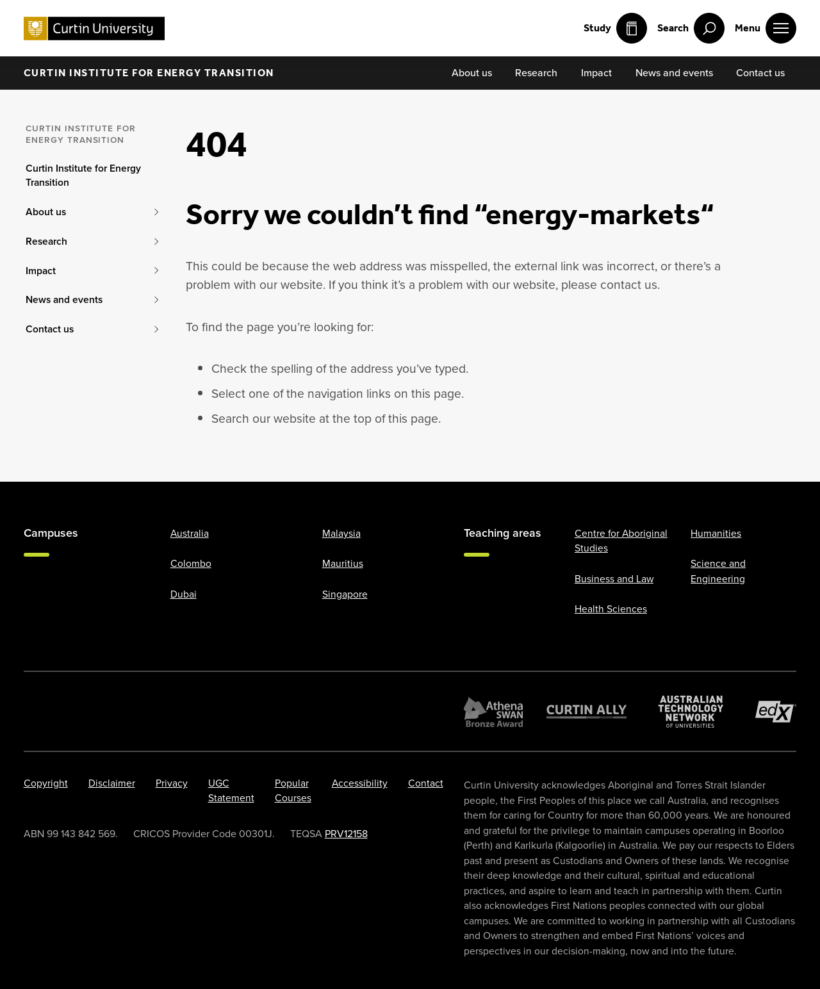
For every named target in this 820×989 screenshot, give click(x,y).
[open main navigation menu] (765, 28)
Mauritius (342, 563)
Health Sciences (611, 608)
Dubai (183, 594)
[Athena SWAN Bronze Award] (493, 712)
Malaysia (341, 533)
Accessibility (360, 783)
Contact (425, 783)
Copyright (46, 783)
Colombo (190, 563)
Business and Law (614, 578)
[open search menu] (691, 28)
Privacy (172, 783)
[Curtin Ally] (586, 712)
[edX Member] (776, 712)
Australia (189, 533)
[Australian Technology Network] (691, 712)
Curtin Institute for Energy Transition (149, 73)
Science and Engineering (718, 570)
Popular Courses (293, 790)
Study (615, 28)
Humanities (716, 533)
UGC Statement (231, 790)
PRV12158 (346, 833)
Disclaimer (111, 783)
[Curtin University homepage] (94, 28)
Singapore (345, 594)
